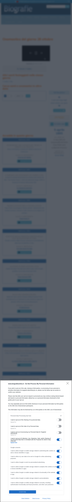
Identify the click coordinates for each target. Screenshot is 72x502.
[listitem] (36, 416)
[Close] (68, 384)
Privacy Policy (46, 498)
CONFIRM (22, 492)
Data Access (36, 498)
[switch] (59, 420)
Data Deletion (25, 498)
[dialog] (36, 441)
